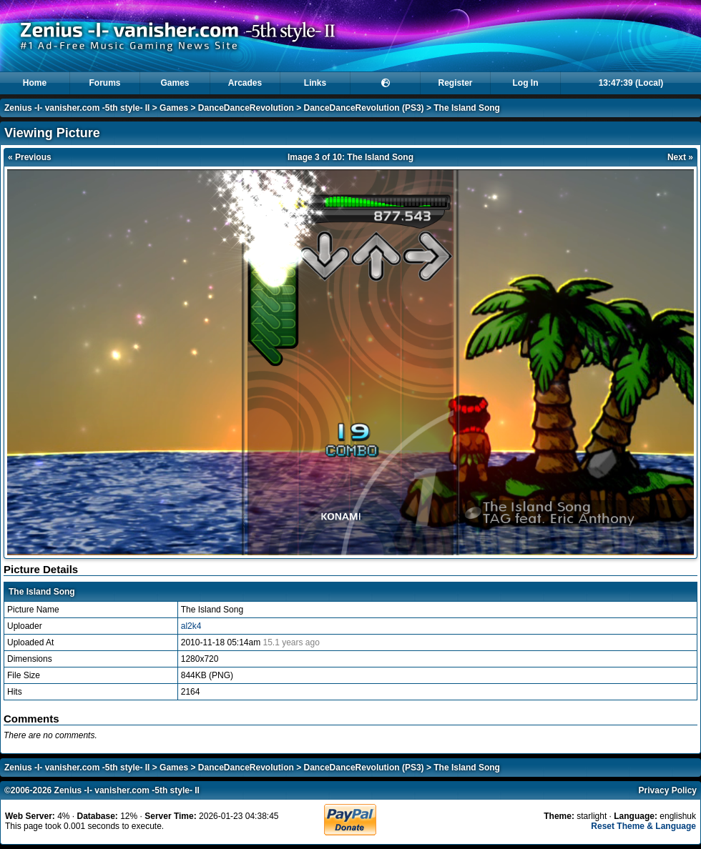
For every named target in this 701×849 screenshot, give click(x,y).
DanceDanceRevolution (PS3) (364, 108)
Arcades (245, 83)
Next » (680, 157)
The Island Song (466, 108)
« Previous (30, 157)
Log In (526, 83)
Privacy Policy (668, 790)
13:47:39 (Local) (631, 83)
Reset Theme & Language (643, 826)
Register (455, 83)
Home (34, 83)
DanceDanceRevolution (246, 108)
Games (174, 83)
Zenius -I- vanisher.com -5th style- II (76, 108)
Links (315, 83)
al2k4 (191, 626)
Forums (104, 83)
